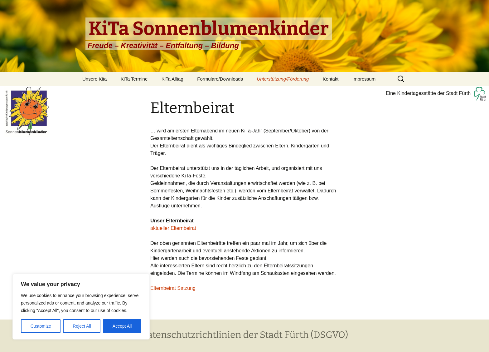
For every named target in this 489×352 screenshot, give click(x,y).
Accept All (122, 326)
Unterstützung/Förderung (283, 79)
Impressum (363, 79)
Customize (41, 326)
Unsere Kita (94, 79)
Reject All (82, 326)
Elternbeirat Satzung (173, 288)
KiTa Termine (134, 79)
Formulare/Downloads (220, 79)
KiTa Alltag (172, 79)
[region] (81, 307)
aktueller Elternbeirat (173, 228)
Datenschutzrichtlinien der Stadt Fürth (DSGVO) (244, 334)
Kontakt (331, 79)
